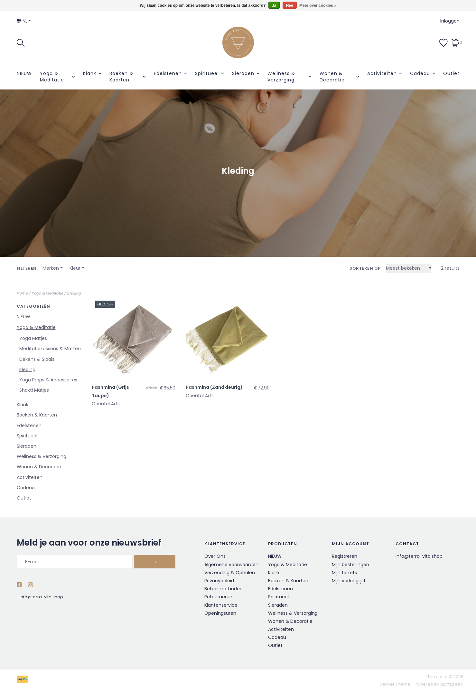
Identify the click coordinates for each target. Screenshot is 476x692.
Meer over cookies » (317, 5)
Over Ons (215, 556)
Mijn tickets (344, 572)
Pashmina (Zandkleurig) (214, 387)
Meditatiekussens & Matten (50, 348)
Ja (274, 5)
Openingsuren (220, 613)
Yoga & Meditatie (52, 76)
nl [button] (22, 21)
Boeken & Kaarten (121, 76)
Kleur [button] (75, 268)
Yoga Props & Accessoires (48, 380)
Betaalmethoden (223, 588)
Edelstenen (168, 73)
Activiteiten (382, 73)
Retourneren (218, 597)
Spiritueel (207, 73)
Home (22, 293)
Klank (89, 73)
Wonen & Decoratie (332, 76)
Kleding (74, 293)
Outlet (451, 73)
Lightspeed (451, 684)
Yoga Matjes (33, 338)
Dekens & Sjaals (36, 359)
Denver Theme (394, 684)
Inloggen (450, 21)
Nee (289, 5)
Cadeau (420, 73)
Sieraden (243, 73)
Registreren (344, 556)
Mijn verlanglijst (349, 580)
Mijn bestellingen (350, 564)
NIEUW (24, 73)
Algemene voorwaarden (231, 564)
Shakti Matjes (34, 390)
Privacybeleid (219, 580)
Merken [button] (50, 268)
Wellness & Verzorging (281, 76)
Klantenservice (221, 605)
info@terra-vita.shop (41, 597)
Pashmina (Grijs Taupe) (110, 391)
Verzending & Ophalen (229, 572)
